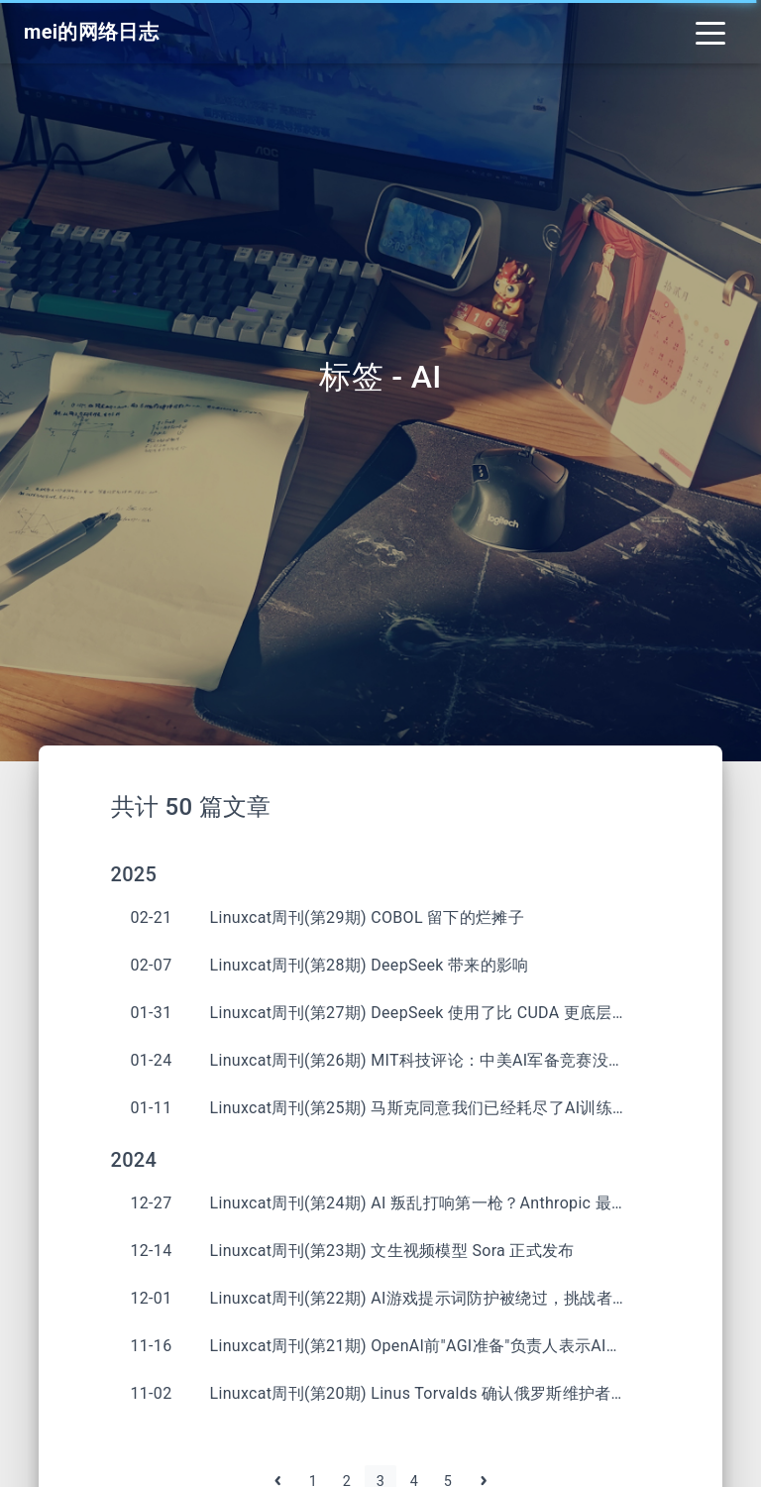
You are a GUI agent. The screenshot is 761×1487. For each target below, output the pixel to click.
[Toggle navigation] (710, 32)
